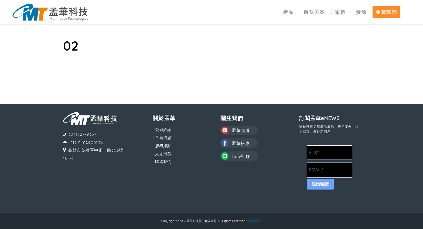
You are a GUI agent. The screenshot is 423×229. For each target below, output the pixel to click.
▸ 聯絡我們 (162, 161)
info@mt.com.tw (86, 142)
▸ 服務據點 (162, 145)
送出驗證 (320, 184)
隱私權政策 (254, 221)
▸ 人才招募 (162, 153)
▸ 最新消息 (162, 137)
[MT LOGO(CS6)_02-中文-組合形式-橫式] (50, 12)
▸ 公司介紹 (162, 129)
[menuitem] (288, 12)
